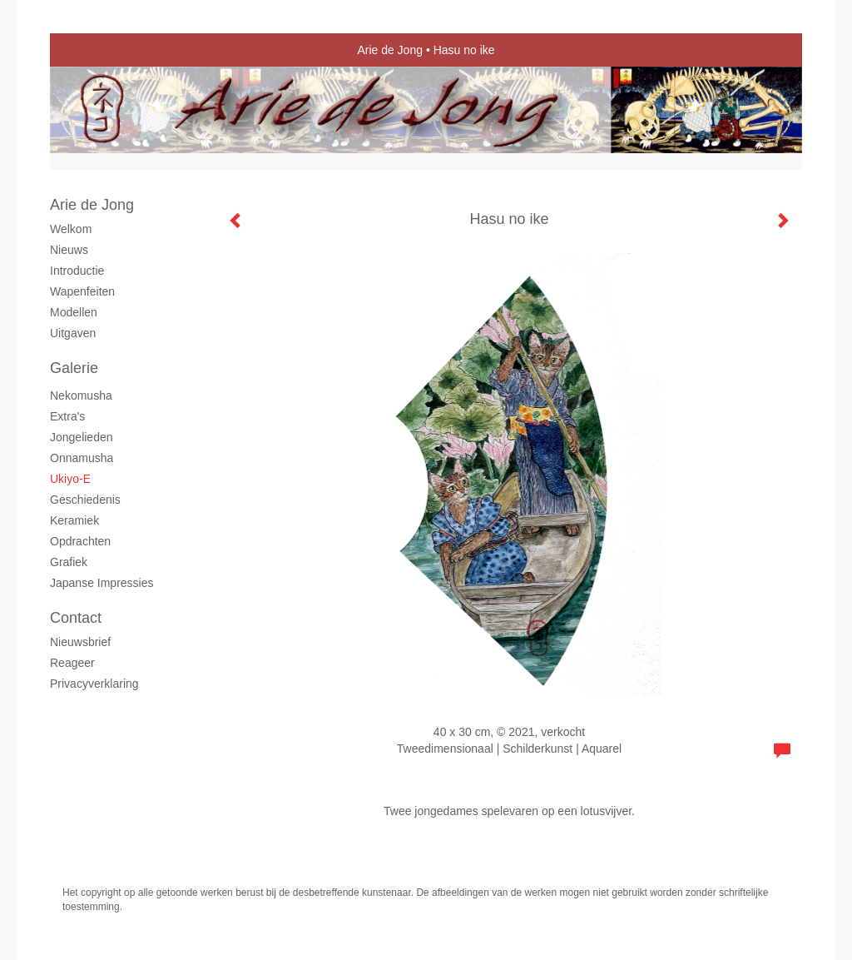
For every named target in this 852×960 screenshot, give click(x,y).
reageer (72, 662)
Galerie (74, 368)
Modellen (73, 312)
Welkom (71, 229)
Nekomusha (81, 395)
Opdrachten (80, 541)
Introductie (77, 270)
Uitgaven (73, 333)
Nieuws (69, 249)
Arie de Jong (390, 50)
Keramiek (74, 520)
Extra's (67, 416)
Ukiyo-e (70, 478)
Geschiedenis (85, 499)
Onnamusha (81, 458)
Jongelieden (81, 437)
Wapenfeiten (82, 291)
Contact (76, 617)
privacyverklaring (94, 683)
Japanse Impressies (102, 582)
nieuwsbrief (80, 642)
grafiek (68, 562)
